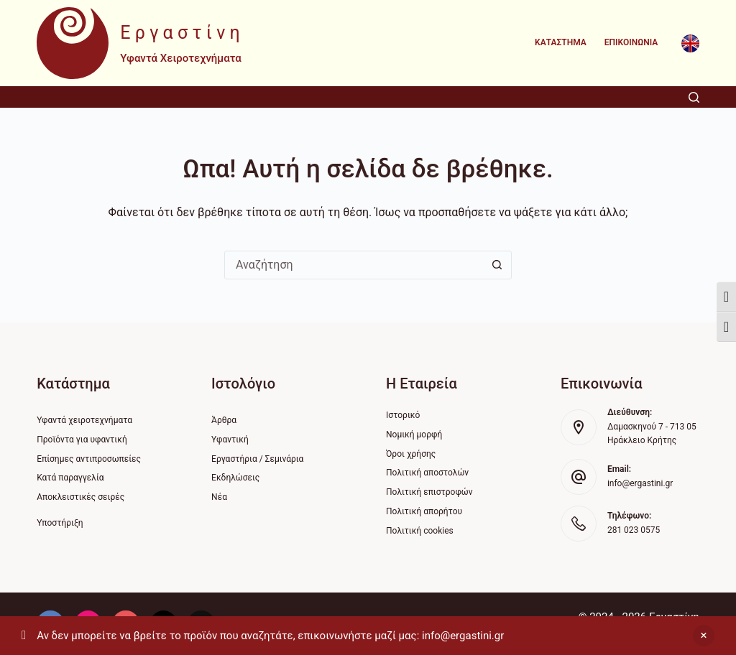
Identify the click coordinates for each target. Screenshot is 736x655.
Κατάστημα (560, 42)
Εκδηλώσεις (235, 478)
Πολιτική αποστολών (427, 473)
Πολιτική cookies (420, 531)
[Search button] (496, 265)
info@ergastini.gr (640, 483)
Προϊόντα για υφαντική (82, 440)
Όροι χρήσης (411, 454)
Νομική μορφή (414, 434)
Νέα (219, 497)
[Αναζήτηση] (694, 97)
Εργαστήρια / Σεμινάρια (257, 459)
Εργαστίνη (182, 32)
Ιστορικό (403, 415)
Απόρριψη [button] (703, 635)
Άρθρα (223, 420)
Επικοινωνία (631, 42)
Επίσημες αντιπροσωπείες (89, 459)
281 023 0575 (633, 530)
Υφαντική (230, 440)
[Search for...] (353, 265)
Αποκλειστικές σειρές (80, 497)
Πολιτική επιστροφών (429, 492)
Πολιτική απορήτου (424, 511)
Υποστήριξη (60, 523)
